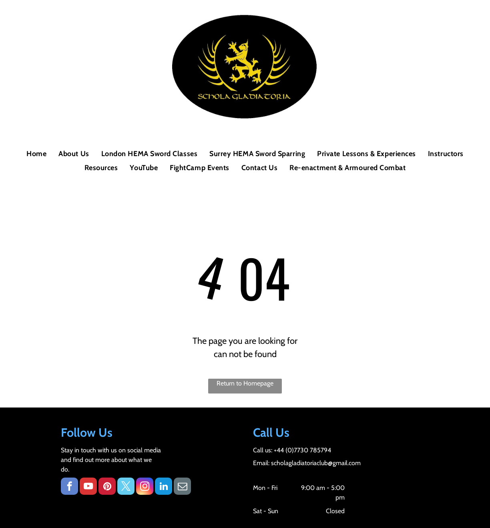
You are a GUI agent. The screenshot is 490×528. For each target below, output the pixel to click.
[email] (182, 487)
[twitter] (126, 487)
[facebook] (69, 487)
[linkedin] (163, 487)
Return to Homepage (245, 383)
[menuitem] (36, 154)
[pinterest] (107, 487)
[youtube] (88, 487)
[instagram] (144, 487)
